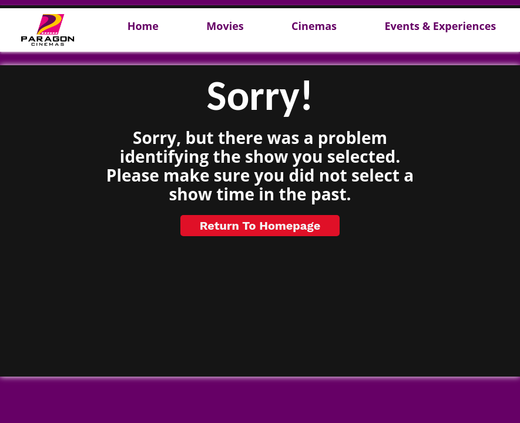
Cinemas (314, 26)
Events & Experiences (440, 26)
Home (143, 26)
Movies (224, 26)
